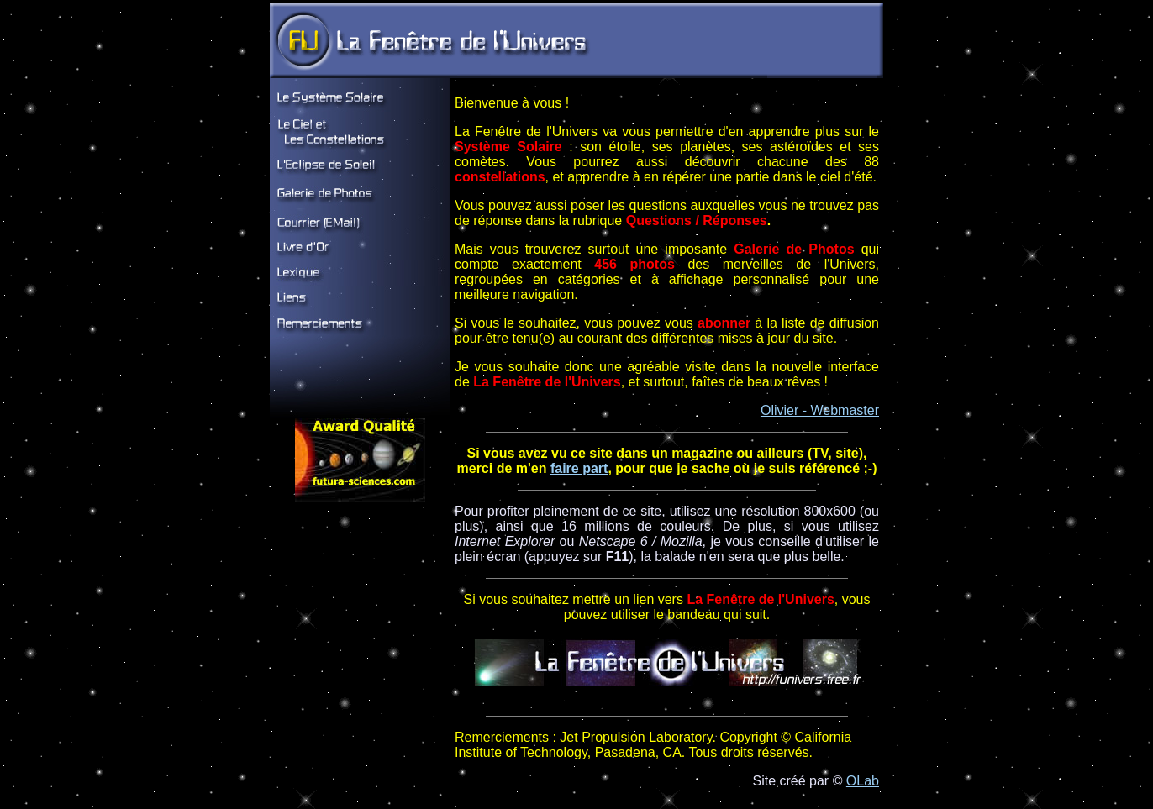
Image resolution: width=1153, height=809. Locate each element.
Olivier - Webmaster (820, 410)
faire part (579, 468)
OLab (862, 781)
